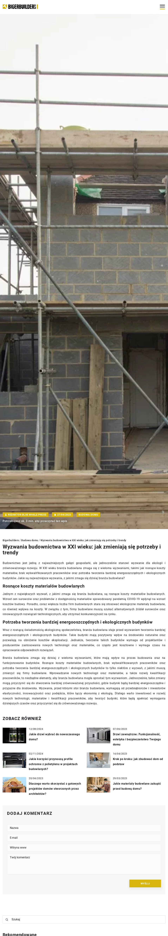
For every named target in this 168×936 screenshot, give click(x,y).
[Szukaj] (7, 919)
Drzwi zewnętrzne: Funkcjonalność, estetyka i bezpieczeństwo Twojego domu (137, 739)
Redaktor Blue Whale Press (27, 514)
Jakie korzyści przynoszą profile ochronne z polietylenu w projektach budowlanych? (53, 764)
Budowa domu (88, 514)
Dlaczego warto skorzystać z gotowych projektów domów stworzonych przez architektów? (55, 788)
